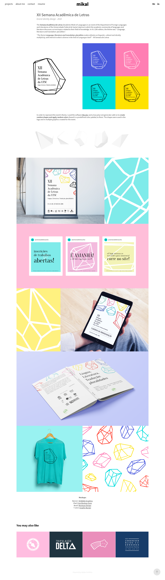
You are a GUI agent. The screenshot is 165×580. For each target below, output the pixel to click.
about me (20, 4)
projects (9, 4)
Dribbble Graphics (86, 501)
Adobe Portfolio (86, 572)
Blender (85, 115)
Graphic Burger (85, 508)
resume (41, 4)
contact (31, 4)
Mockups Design (85, 505)
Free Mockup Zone (84, 503)
